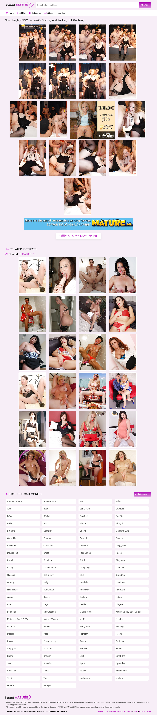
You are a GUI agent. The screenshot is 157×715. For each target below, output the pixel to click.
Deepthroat (85, 545)
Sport (82, 663)
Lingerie (119, 604)
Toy (45, 678)
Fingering (120, 560)
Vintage (47, 685)
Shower (47, 656)
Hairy (45, 582)
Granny (10, 582)
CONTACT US (145, 711)
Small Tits (120, 656)
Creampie (11, 545)
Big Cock (84, 516)
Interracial (120, 589)
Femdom (47, 560)
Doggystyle (121, 545)
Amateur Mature (14, 501)
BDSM (46, 516)
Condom (47, 538)
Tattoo (46, 670)
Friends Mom (49, 567)
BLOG (100, 711)
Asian (118, 501)
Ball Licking (85, 509)
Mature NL (29, 254)
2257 (136, 711)
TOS (106, 711)
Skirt (82, 656)
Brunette (11, 531)
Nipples (119, 619)
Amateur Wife (49, 501)
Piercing (120, 626)
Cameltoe (47, 531)
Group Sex (48, 575)
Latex (9, 604)
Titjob (9, 678)
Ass (9, 509)
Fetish (82, 560)
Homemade (48, 589)
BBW (9, 516)
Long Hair (11, 612)
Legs (45, 604)
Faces (119, 553)
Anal (82, 501)
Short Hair (84, 648)
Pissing (10, 634)
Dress (46, 553)
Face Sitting (85, 553)
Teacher (83, 670)
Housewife (84, 589)
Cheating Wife (122, 531)
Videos (48, 13)
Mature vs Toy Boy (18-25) (128, 612)
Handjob (84, 582)
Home (10, 13)
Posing (119, 634)
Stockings (11, 670)
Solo (9, 663)
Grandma (120, 575)
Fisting (10, 567)
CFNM (83, 531)
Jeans (10, 597)
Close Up (11, 538)
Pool (45, 634)
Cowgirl (83, 538)
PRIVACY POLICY (117, 711)
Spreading (121, 663)
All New (21, 13)
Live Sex (60, 13)
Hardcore (120, 582)
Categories (35, 13)
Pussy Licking (49, 641)
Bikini (9, 523)
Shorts (10, 656)
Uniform (119, 678)
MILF (82, 619)
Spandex (47, 663)
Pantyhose (85, 626)
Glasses (11, 575)
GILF (82, 575)
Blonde (83, 523)
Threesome (121, 670)
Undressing (85, 678)
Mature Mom (86, 612)
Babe (45, 509)
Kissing (46, 597)
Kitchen (83, 597)
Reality (83, 641)
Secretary (47, 648)
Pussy (10, 641)
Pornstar (84, 634)
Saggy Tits (12, 648)
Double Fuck (13, 553)
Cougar (119, 538)
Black (46, 523)
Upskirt (10, 685)
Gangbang (84, 567)
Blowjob (119, 523)
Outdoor (11, 626)
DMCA (129, 711)
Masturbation (49, 612)
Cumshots (48, 545)
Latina (119, 597)
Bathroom (120, 509)
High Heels (12, 589)
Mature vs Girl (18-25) (17, 619)
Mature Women (50, 619)
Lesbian (83, 604)
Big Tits (119, 516)
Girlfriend (120, 567)
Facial (10, 560)
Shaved (119, 648)
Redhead (120, 641)
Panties (47, 626)
